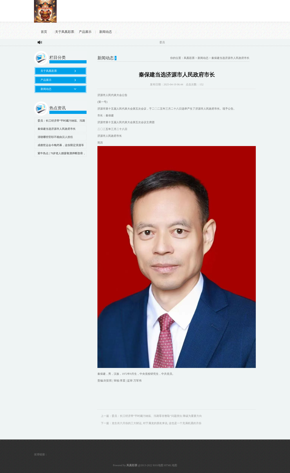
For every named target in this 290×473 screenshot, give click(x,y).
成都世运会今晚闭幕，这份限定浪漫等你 (59, 146)
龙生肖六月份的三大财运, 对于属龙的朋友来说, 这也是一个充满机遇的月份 (156, 423)
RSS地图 (158, 465)
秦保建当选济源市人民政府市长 (57, 128)
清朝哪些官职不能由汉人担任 (55, 137)
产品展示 (85, 32)
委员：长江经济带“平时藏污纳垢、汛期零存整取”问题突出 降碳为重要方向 (157, 416)
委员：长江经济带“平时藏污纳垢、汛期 (61, 120)
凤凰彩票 (189, 58)
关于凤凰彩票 (64, 32)
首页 (44, 32)
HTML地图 (170, 465)
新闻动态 (105, 32)
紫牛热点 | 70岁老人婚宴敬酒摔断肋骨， (62, 153)
